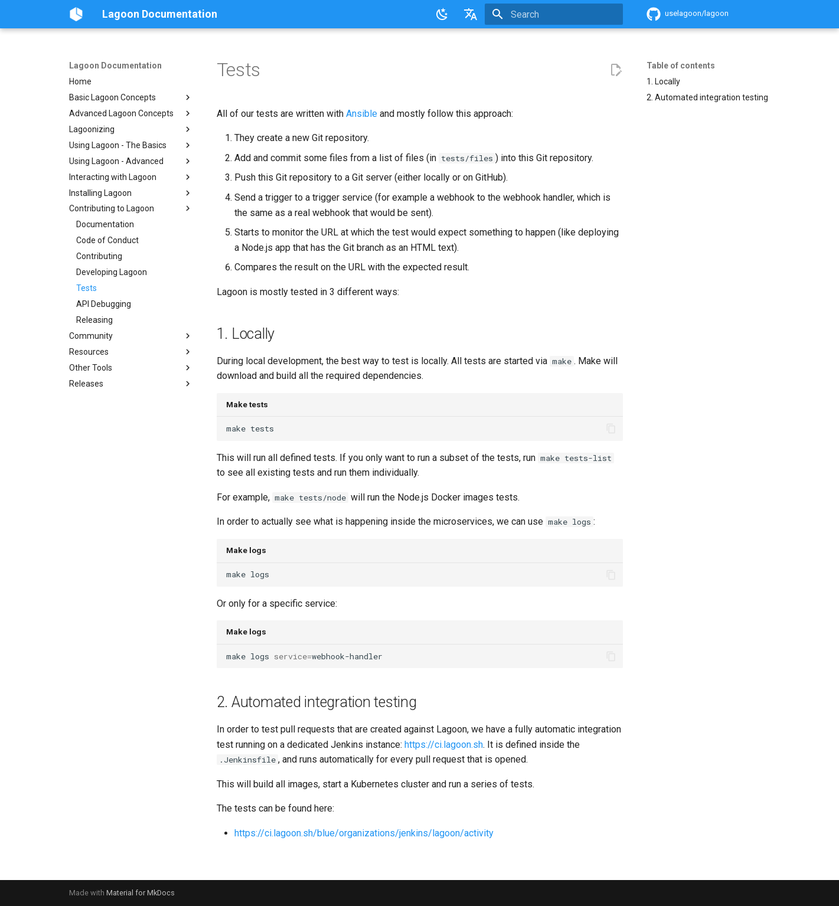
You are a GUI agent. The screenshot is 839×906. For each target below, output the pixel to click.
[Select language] (470, 14)
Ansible (361, 113)
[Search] (554, 14)
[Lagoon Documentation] (76, 14)
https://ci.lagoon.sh (443, 744)
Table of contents (681, 65)
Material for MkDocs (140, 892)
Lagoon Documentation (115, 65)
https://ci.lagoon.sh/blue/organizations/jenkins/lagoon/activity (364, 833)
